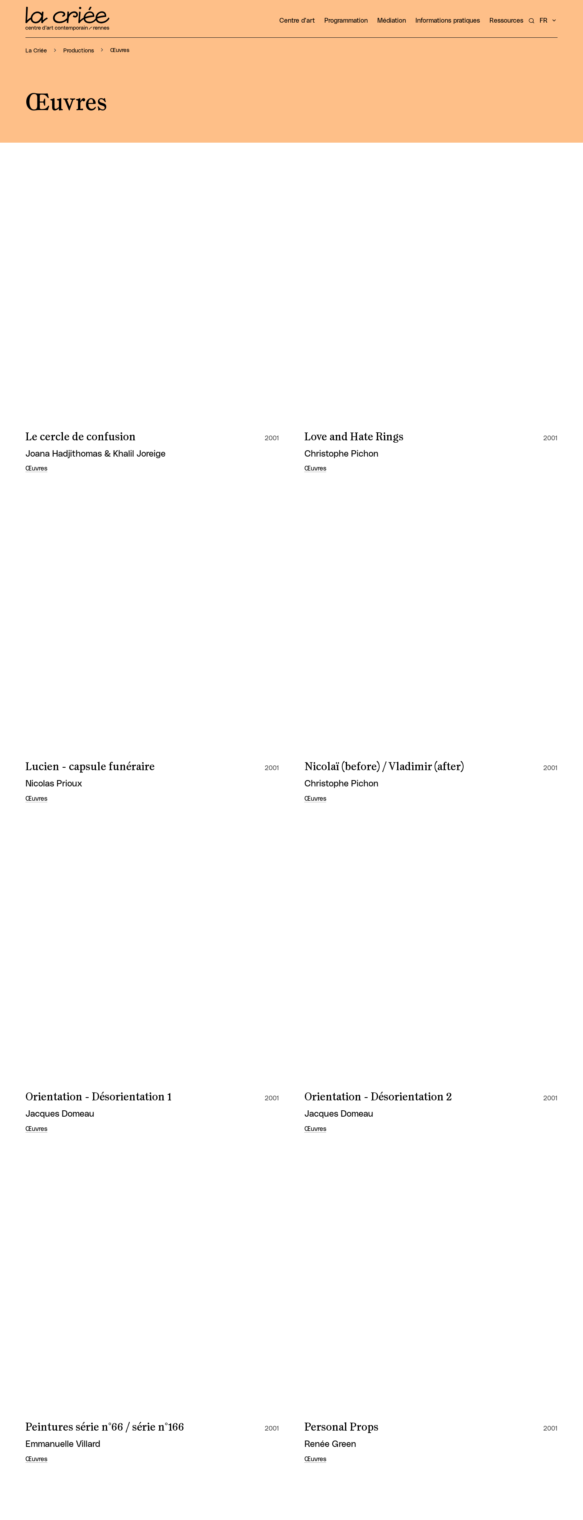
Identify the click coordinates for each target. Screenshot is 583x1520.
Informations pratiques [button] (447, 20)
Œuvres (36, 216)
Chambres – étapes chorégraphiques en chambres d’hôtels (121, 808)
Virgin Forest (57, 1046)
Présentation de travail (359, 969)
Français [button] (536, 1448)
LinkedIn (534, 1362)
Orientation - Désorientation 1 (98, 338)
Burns (40, 1124)
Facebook (532, 1336)
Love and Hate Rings (354, 184)
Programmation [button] (346, 20)
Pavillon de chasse (70, 1201)
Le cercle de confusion (80, 184)
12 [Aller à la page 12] (309, 1272)
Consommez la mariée (358, 801)
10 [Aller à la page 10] (274, 1272)
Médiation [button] (391, 20)
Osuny (542, 1435)
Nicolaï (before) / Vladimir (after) (384, 261)
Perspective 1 (57, 493)
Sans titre (48, 570)
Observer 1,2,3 (337, 892)
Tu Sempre (52, 724)
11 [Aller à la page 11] (291, 1272)
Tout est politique (68, 647)
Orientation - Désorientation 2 (378, 338)
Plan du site (540, 1409)
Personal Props (341, 415)
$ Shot (319, 724)
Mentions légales (533, 1396)
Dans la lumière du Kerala (88, 892)
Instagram (531, 1349)
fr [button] (544, 20)
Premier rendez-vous (77, 969)
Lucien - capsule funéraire (90, 261)
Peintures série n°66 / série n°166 (104, 415)
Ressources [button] (506, 20)
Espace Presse (536, 1422)
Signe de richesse (347, 570)
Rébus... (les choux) (350, 493)
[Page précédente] (256, 1272)
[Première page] (239, 1272)
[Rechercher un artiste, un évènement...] (531, 20)
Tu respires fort (342, 647)
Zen (314, 1046)
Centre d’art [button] (297, 20)
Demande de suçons (353, 1124)
